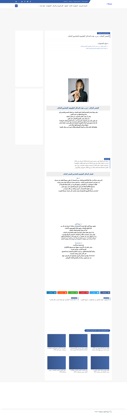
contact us (66, 1)
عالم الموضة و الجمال (58, 6)
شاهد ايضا (42, 6)
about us (70, 1)
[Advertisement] (63, 16)
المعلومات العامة (73, 6)
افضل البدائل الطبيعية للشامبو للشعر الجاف (96, 48)
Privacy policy (85, 1)
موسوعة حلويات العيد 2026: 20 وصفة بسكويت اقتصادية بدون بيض (91, 165)
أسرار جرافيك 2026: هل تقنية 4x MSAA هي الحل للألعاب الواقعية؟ (91, 163)
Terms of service (77, 1)
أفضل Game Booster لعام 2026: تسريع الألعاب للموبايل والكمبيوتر (91, 167)
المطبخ (66, 6)
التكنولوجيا (49, 6)
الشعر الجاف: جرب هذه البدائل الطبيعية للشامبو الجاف (93, 46)
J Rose (109, 4)
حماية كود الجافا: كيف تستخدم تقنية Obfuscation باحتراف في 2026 (91, 161)
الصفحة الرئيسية (83, 6)
